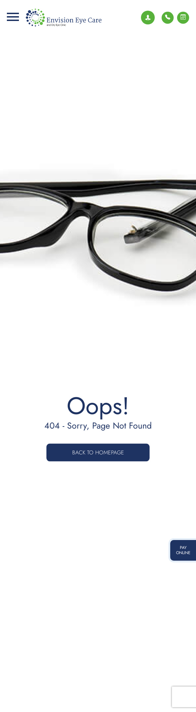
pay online (183, 550)
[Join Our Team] (148, 17)
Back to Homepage (98, 452)
